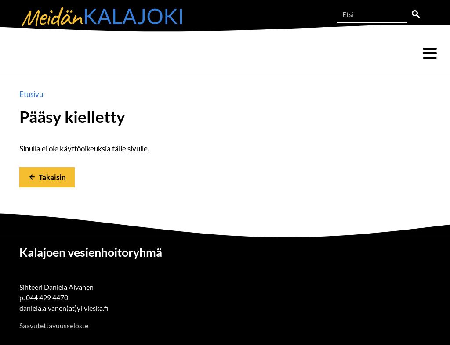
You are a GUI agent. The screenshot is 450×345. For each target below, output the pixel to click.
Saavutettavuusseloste (53, 325)
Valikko (430, 53)
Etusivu (31, 94)
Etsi (415, 14)
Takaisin (52, 177)
